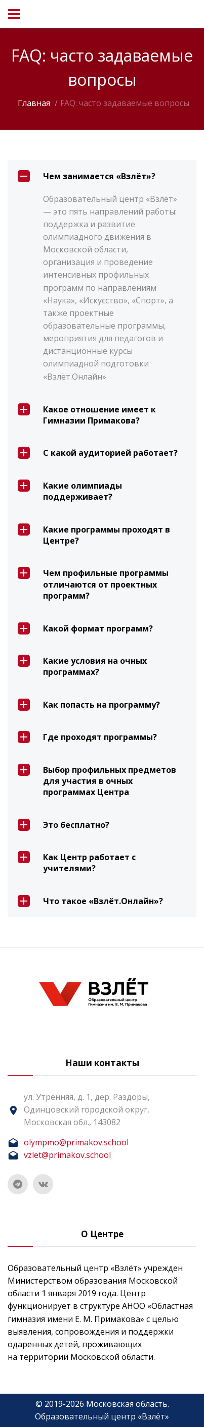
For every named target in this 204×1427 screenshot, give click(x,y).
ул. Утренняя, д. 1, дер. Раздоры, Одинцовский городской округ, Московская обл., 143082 (87, 1109)
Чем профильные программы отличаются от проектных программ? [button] (93, 584)
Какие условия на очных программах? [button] (82, 666)
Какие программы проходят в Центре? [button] (94, 534)
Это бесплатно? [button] (63, 825)
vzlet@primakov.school (67, 1154)
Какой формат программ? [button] (85, 628)
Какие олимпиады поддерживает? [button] (70, 491)
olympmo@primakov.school (76, 1142)
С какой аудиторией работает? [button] (98, 453)
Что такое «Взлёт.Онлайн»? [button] (90, 901)
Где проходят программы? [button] (87, 737)
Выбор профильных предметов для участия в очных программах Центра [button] (97, 781)
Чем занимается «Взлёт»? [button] (86, 176)
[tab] (102, 176)
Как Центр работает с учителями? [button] (77, 862)
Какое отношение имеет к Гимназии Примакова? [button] (87, 414)
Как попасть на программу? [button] (89, 705)
